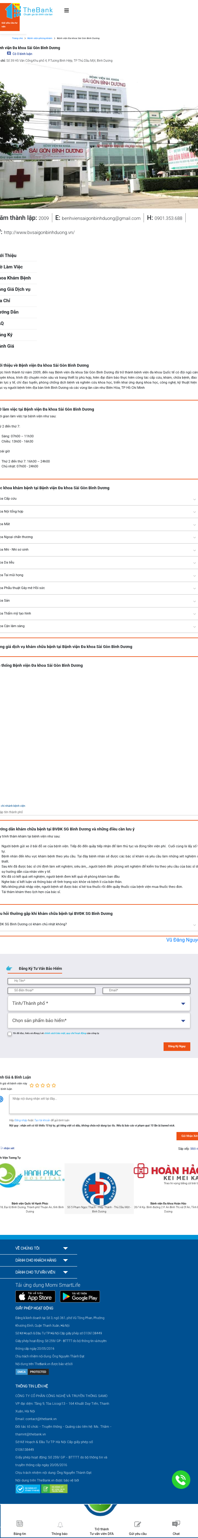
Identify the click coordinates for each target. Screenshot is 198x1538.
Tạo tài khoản (42, 1120)
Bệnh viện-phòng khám (39, 38)
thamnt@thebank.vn (30, 1434)
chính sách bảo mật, (55, 1033)
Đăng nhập (21, 1120)
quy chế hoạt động (76, 1033)
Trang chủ (17, 38)
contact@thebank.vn (41, 1419)
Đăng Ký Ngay (176, 1046)
